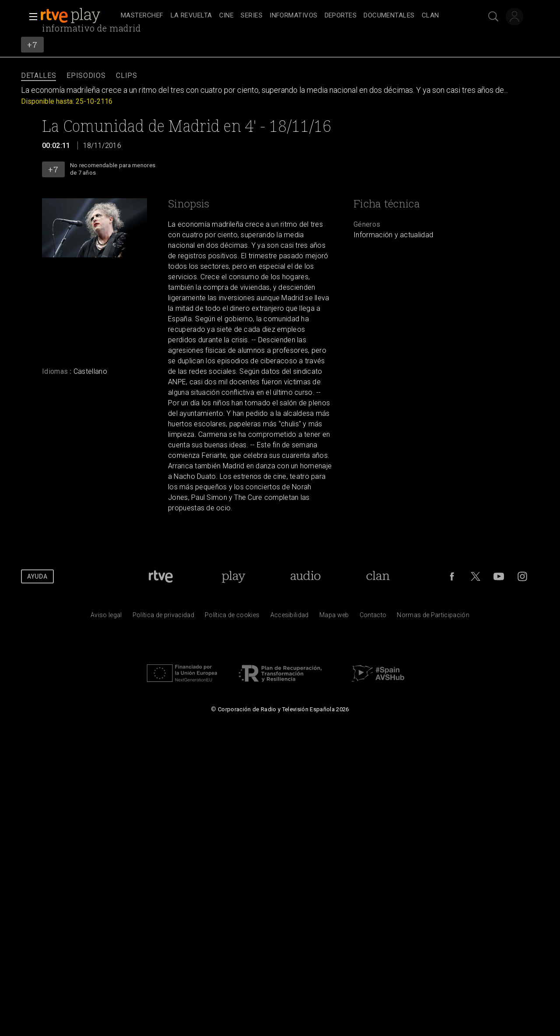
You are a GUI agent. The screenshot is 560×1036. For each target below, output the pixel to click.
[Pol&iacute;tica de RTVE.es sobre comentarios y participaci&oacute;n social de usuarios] (433, 617)
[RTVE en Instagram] (522, 576)
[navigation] (289, 16)
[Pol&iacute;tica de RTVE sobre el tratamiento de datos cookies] (232, 617)
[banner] (78, 16)
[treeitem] (142, 16)
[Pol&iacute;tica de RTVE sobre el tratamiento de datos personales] (163, 617)
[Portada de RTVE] (161, 576)
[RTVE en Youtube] (499, 576)
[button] (30, 16)
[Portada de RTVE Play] (233, 576)
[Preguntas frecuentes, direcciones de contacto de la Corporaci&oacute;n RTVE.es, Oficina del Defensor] (373, 617)
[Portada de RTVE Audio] (305, 576)
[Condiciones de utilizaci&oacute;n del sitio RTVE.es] (106, 617)
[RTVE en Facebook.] (452, 576)
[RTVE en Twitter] (476, 576)
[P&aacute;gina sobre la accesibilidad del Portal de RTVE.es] (289, 617)
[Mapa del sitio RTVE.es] (334, 617)
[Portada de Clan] (378, 576)
